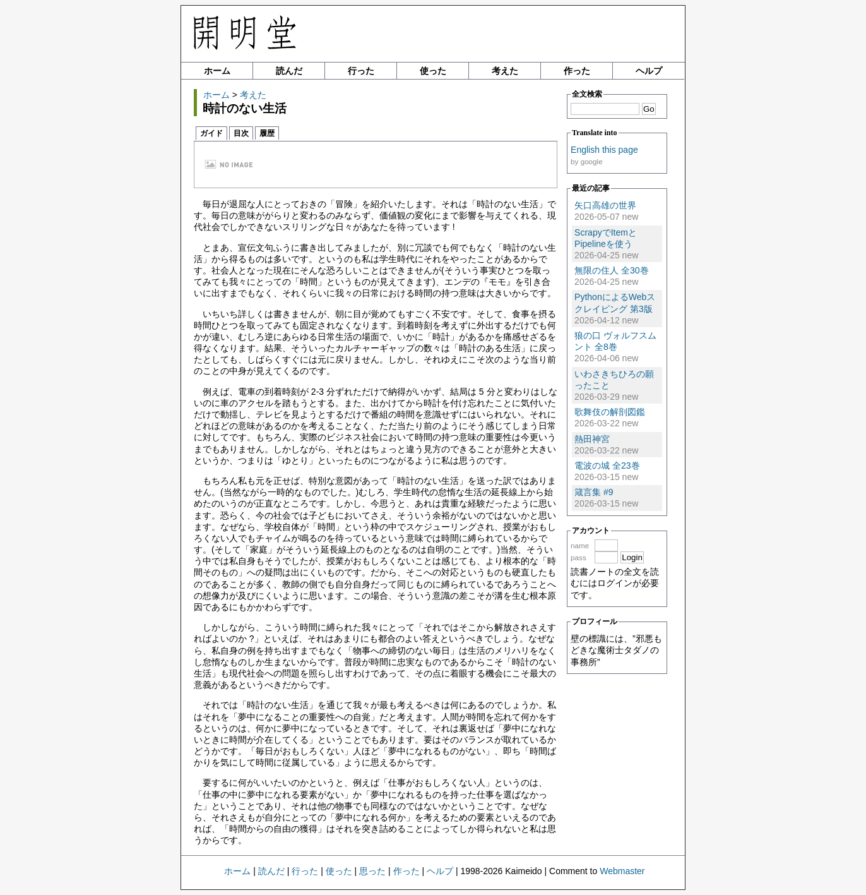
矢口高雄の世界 (605, 205)
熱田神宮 (592, 439)
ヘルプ (649, 71)
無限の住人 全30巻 (611, 270)
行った (361, 71)
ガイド (211, 133)
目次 (241, 133)
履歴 (267, 133)
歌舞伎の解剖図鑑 (609, 412)
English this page (604, 150)
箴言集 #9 (593, 492)
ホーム (217, 71)
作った (577, 71)
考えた (505, 71)
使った (433, 71)
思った (372, 871)
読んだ (289, 71)
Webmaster (622, 871)
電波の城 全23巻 (606, 465)
